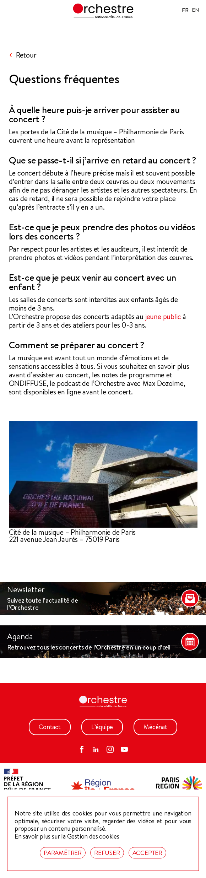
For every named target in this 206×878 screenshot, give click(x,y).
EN (195, 9)
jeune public (163, 316)
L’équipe (102, 726)
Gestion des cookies (93, 836)
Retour (26, 55)
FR (185, 9)
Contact (50, 726)
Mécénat (155, 726)
